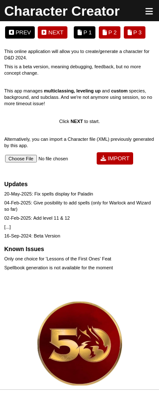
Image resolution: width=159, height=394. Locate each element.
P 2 (110, 32)
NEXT (52, 32)
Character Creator (62, 11)
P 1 (85, 32)
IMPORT (114, 158)
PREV (20, 32)
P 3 (135, 32)
